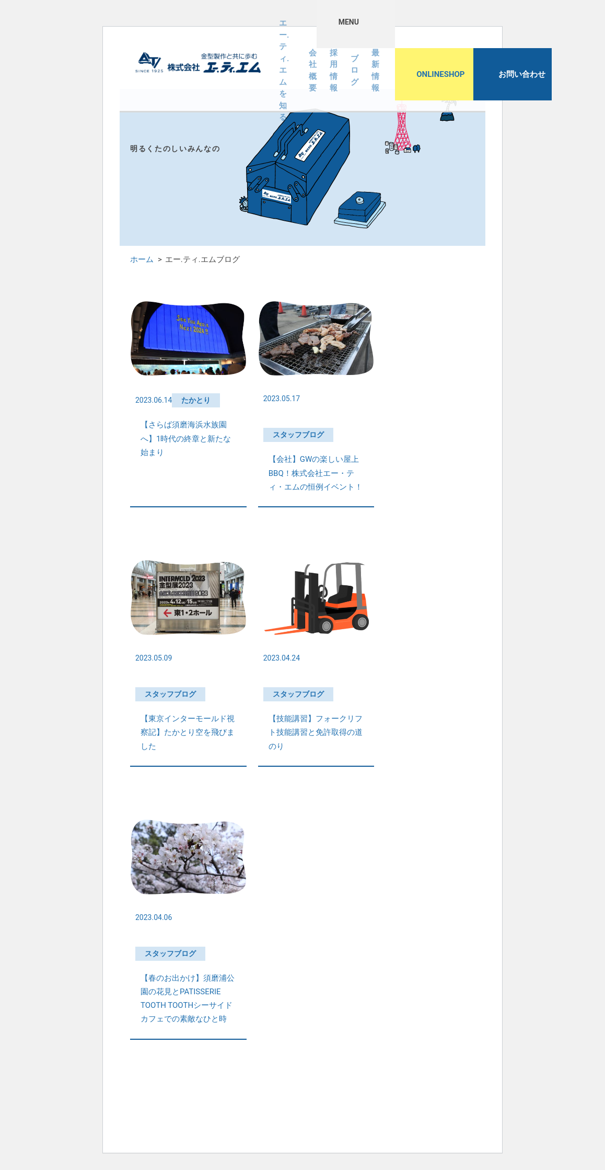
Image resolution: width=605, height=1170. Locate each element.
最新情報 (375, 70)
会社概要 (313, 70)
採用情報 (334, 70)
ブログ (354, 70)
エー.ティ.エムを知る (284, 70)
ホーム (142, 259)
